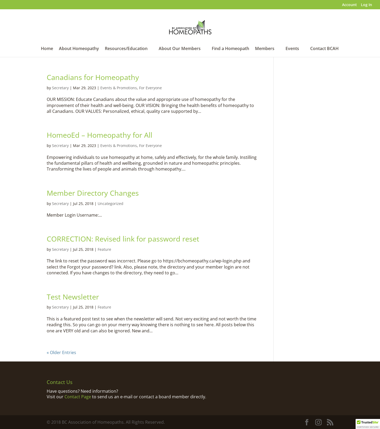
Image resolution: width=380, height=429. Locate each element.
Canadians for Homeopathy (93, 77)
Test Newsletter (73, 297)
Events (292, 49)
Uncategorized (110, 203)
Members (264, 49)
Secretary (60, 87)
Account (349, 5)
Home (47, 49)
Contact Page (77, 397)
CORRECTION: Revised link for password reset (123, 239)
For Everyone (150, 87)
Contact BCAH (324, 49)
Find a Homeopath (230, 49)
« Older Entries (61, 352)
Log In (366, 5)
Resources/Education (126, 49)
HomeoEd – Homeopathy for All (99, 135)
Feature (104, 249)
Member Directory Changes (93, 193)
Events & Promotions (118, 87)
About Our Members (180, 49)
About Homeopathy (79, 49)
